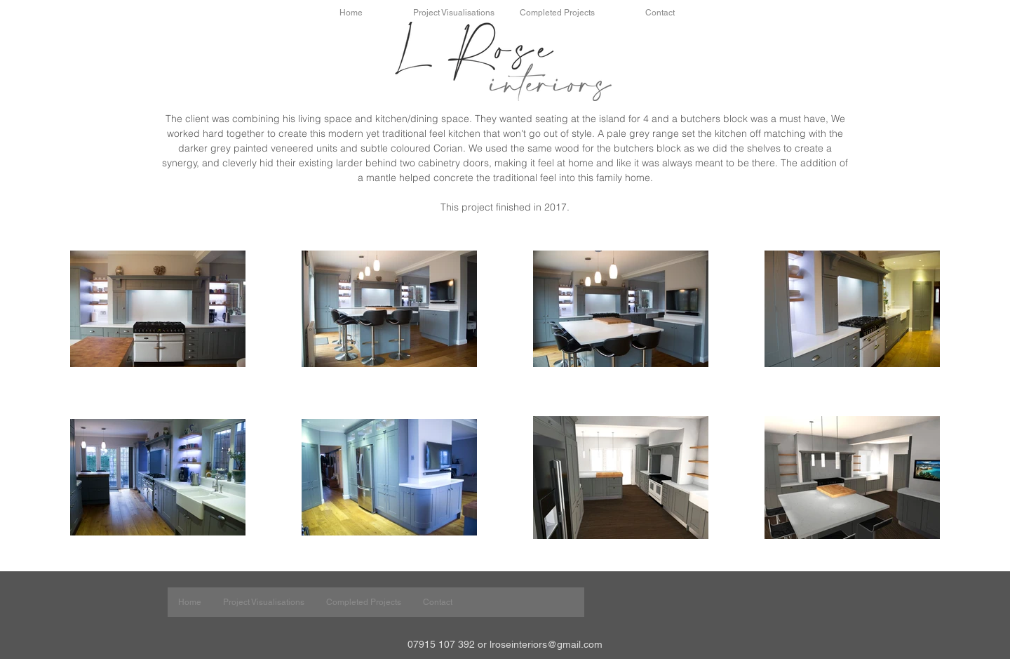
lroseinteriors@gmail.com (546, 644)
